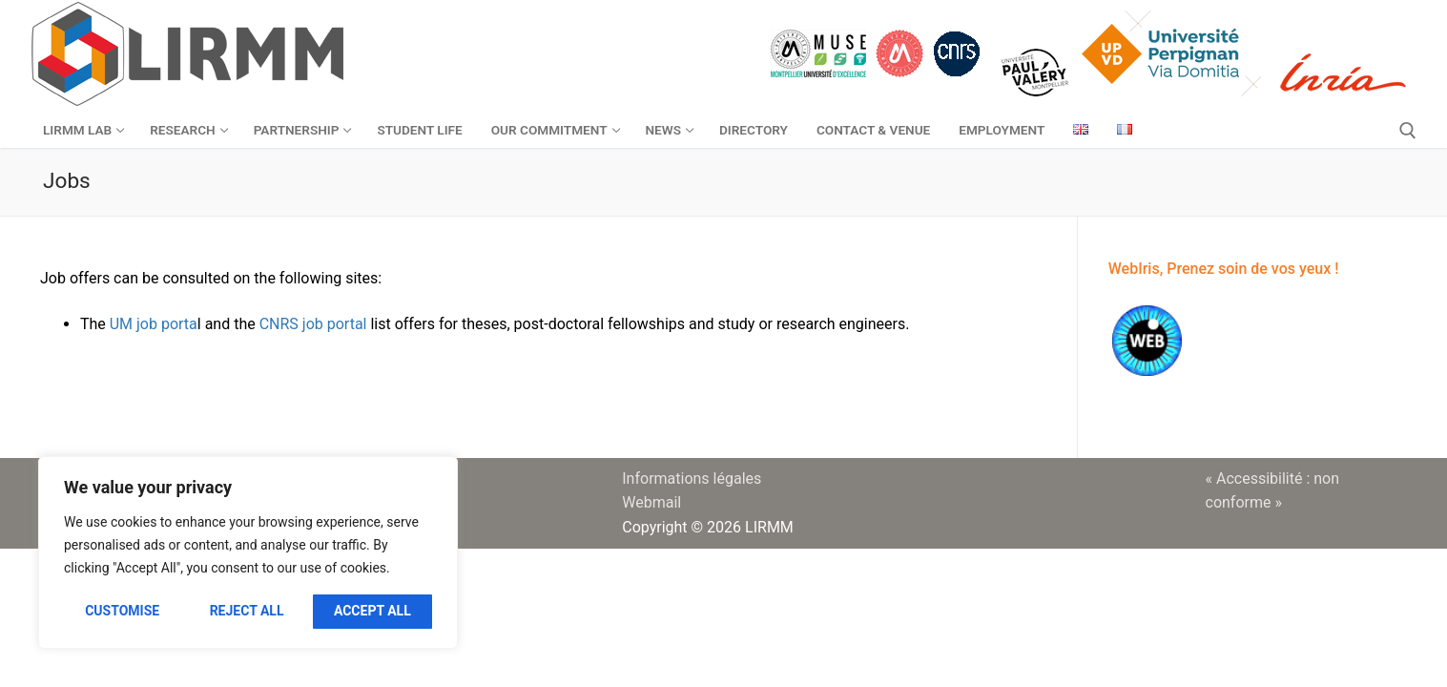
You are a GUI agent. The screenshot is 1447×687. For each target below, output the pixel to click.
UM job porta (153, 324)
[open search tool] (1407, 130)
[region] (248, 552)
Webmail (651, 502)
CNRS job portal (311, 324)
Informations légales (691, 478)
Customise (122, 610)
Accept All (372, 610)
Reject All (247, 610)
